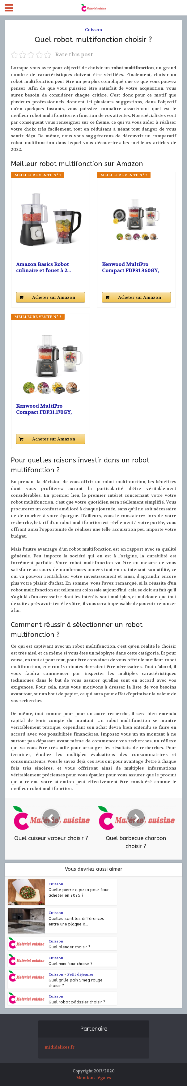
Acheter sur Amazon (53, 297)
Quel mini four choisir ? (70, 963)
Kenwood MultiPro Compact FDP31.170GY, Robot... (44, 409)
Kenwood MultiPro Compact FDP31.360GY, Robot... (130, 267)
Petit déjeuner (80, 974)
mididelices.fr (59, 1047)
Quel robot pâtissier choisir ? (77, 1002)
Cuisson (93, 29)
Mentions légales (93, 1077)
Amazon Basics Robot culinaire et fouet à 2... (43, 267)
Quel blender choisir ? (69, 947)
